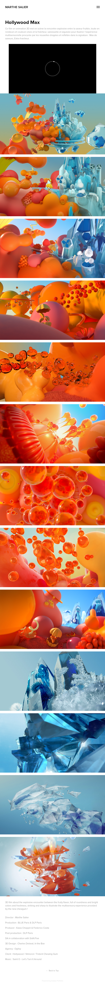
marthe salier (17, 7)
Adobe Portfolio (57, 981)
